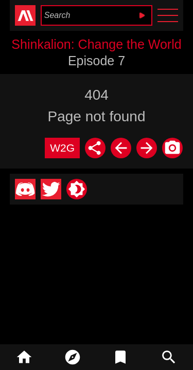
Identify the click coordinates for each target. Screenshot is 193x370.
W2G (62, 148)
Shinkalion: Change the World (96, 44)
